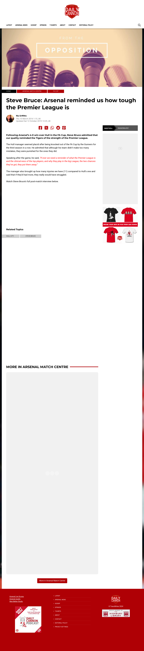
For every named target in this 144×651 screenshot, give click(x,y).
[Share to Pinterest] (64, 128)
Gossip (34, 25)
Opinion (43, 25)
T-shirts (53, 25)
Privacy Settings (61, 627)
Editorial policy (86, 25)
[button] (139, 25)
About (62, 25)
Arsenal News (21, 25)
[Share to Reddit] (58, 128)
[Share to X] (46, 128)
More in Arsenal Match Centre (37, 367)
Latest (9, 25)
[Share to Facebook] (40, 128)
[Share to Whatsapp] (52, 128)
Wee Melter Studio (16, 601)
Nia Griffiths (21, 116)
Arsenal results (14, 599)
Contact (72, 25)
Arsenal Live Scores (16, 596)
